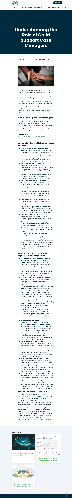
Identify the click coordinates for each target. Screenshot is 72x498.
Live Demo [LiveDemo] (58, 2)
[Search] (65, 3)
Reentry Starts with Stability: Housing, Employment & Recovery (23, 485)
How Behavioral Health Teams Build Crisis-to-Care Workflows (47, 460)
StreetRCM (38, 7)
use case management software (32, 395)
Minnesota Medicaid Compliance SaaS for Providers (23, 454)
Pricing (47, 7)
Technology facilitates (27, 283)
